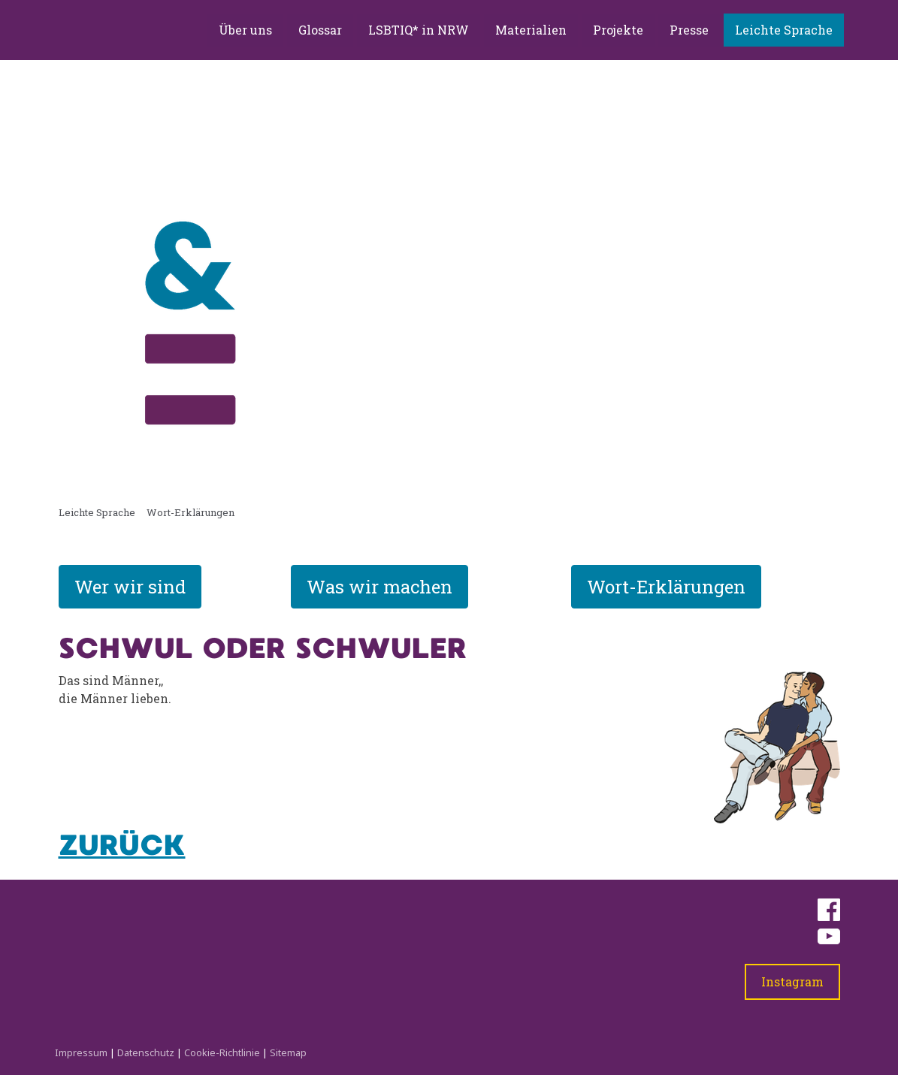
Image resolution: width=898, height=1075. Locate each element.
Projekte (618, 30)
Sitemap (288, 1052)
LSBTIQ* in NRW (418, 30)
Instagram (792, 981)
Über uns (245, 30)
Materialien (531, 30)
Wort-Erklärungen (666, 587)
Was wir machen (379, 587)
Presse (689, 30)
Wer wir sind (130, 587)
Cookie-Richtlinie (222, 1052)
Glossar (320, 30)
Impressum (81, 1052)
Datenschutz (145, 1052)
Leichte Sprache (784, 30)
